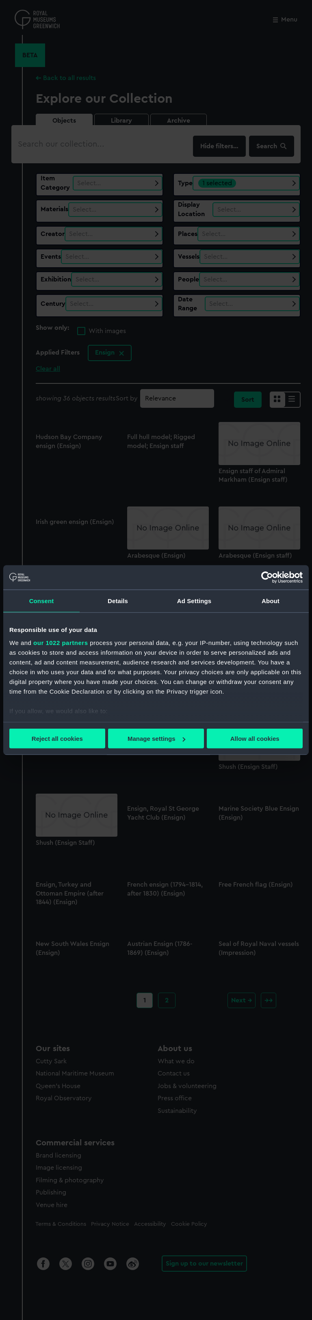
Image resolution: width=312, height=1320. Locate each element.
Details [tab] (118, 600)
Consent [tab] (41, 600)
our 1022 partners (60, 642)
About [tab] (271, 600)
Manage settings (156, 738)
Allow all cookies (255, 738)
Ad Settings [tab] (194, 600)
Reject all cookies (57, 738)
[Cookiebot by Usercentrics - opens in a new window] (267, 577)
